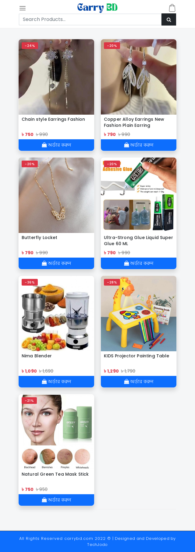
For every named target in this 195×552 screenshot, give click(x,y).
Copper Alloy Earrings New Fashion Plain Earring (134, 122)
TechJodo (97, 544)
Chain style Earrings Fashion (53, 119)
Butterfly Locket (40, 237)
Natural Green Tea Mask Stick (55, 474)
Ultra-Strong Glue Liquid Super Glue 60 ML (138, 240)
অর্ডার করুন (56, 144)
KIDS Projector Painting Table (136, 356)
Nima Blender (37, 356)
